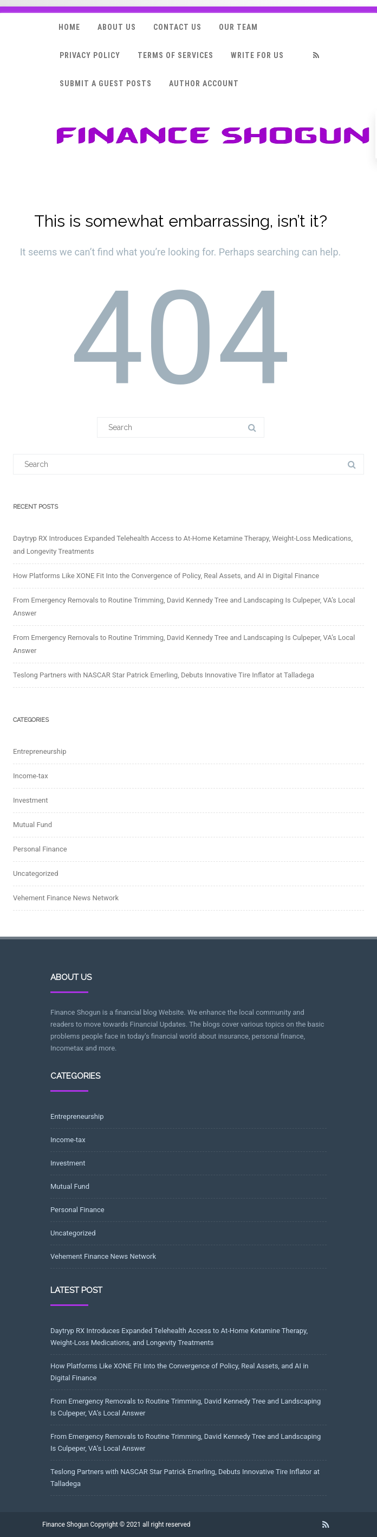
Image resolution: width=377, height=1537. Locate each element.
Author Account (204, 83)
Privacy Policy (90, 55)
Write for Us (257, 55)
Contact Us (177, 27)
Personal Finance (40, 849)
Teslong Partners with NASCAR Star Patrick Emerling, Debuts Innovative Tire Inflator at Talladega (163, 675)
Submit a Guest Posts (106, 83)
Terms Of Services (175, 55)
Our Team (238, 27)
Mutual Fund (32, 825)
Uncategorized (35, 873)
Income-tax (30, 776)
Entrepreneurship (39, 751)
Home (69, 27)
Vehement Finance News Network (66, 898)
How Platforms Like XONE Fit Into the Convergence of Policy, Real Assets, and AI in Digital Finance (166, 576)
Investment (30, 800)
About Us (117, 27)
